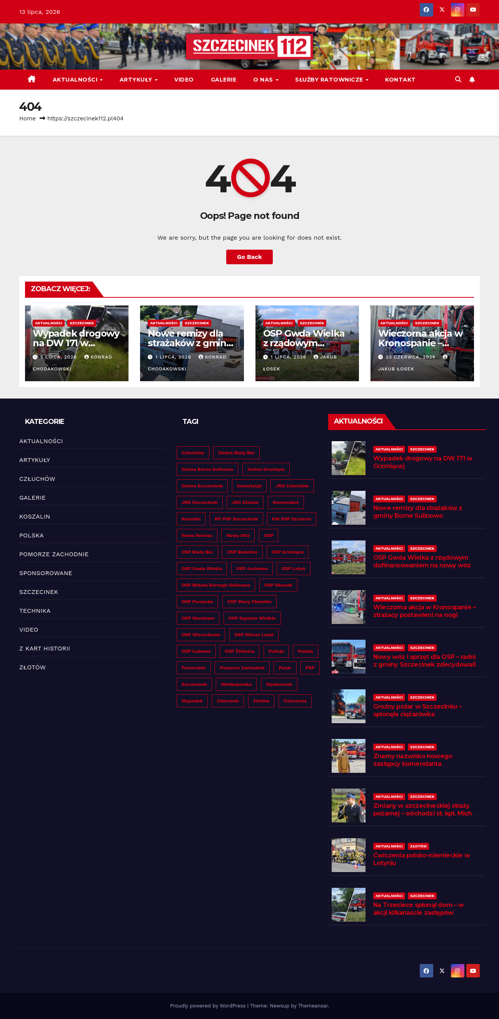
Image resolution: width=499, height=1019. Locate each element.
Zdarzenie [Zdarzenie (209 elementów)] (228, 701)
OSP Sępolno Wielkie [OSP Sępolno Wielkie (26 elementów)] (252, 618)
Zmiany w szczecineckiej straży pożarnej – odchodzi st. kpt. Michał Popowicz (425, 814)
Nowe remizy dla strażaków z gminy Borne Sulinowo (189, 343)
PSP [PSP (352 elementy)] (310, 667)
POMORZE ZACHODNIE (53, 554)
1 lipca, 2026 (174, 357)
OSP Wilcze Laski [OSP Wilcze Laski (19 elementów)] (254, 634)
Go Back (249, 256)
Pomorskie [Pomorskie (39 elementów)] (194, 667)
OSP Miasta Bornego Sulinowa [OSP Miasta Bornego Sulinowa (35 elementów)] (216, 585)
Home (27, 118)
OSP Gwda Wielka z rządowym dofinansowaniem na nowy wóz (422, 561)
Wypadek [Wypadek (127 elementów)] (192, 701)
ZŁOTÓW (32, 667)
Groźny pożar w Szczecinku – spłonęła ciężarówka (417, 710)
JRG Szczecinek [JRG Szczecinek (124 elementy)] (200, 502)
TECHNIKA (35, 610)
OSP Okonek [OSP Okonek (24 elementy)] (278, 585)
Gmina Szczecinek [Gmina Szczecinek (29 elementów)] (202, 486)
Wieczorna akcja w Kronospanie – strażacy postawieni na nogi (424, 611)
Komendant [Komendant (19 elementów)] (286, 502)
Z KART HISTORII (44, 648)
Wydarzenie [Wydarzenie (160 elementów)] (279, 684)
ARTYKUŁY (137, 79)
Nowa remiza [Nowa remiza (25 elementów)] (197, 535)
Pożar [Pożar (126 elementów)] (285, 667)
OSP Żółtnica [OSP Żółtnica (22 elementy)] (239, 651)
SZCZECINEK (82, 323)
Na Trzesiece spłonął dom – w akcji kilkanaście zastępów (418, 909)
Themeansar (313, 1006)
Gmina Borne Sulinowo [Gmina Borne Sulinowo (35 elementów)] (207, 469)
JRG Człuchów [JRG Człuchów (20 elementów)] (292, 486)
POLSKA (31, 535)
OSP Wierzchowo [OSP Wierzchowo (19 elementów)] (201, 634)
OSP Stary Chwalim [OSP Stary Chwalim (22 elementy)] (249, 601)
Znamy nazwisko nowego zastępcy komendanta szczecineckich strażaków (412, 764)
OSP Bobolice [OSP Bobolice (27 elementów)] (242, 552)
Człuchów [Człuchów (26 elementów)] (193, 452)
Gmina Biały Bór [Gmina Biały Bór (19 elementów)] (236, 452)
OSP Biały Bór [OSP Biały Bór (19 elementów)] (197, 552)
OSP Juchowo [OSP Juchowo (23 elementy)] (252, 568)
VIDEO (184, 79)
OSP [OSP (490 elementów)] (269, 535)
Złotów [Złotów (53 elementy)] (261, 701)
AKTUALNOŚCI (76, 79)
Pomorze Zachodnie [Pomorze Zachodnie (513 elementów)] (242, 667)
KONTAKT (400, 79)
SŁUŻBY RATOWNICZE (330, 79)
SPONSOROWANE (45, 573)
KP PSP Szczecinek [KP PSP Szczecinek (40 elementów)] (236, 519)
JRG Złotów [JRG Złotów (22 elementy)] (245, 502)
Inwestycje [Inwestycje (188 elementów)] (249, 486)
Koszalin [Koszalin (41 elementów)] (191, 519)
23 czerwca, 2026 (411, 357)
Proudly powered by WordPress (208, 1006)
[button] (458, 79)
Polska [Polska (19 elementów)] (305, 651)
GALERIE (224, 79)
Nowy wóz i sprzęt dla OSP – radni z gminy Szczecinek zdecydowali (424, 661)
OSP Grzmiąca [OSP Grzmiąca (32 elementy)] (288, 552)
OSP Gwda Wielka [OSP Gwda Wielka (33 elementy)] (202, 568)
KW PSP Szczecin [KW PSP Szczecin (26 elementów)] (291, 519)
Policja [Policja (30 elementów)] (276, 651)
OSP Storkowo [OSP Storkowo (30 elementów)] (198, 618)
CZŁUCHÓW (37, 478)
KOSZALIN (34, 516)
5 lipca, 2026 (59, 357)
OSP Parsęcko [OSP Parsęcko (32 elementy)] (197, 601)
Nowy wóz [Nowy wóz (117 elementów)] (238, 535)
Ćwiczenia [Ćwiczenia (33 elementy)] (295, 701)
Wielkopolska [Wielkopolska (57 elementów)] (236, 684)
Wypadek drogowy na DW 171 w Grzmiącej (76, 343)
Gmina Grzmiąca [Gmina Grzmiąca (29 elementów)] (266, 469)
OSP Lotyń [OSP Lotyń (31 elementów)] (293, 568)
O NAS (264, 79)
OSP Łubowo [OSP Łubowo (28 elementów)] (196, 651)
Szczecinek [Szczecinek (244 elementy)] (194, 684)
